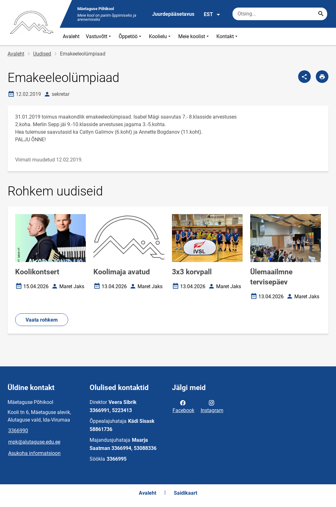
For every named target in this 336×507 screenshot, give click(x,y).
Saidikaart (185, 493)
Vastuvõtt (99, 36)
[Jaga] (304, 76)
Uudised (42, 54)
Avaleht (71, 36)
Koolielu (160, 36)
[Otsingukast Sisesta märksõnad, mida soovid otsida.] (280, 14)
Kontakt (227, 36)
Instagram (212, 406)
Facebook (183, 406)
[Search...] (320, 14)
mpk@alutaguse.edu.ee (34, 442)
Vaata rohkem (42, 320)
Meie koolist (194, 36)
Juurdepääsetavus (173, 14)
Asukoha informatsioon (34, 453)
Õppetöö (131, 36)
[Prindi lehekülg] (322, 76)
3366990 (18, 431)
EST (212, 14)
